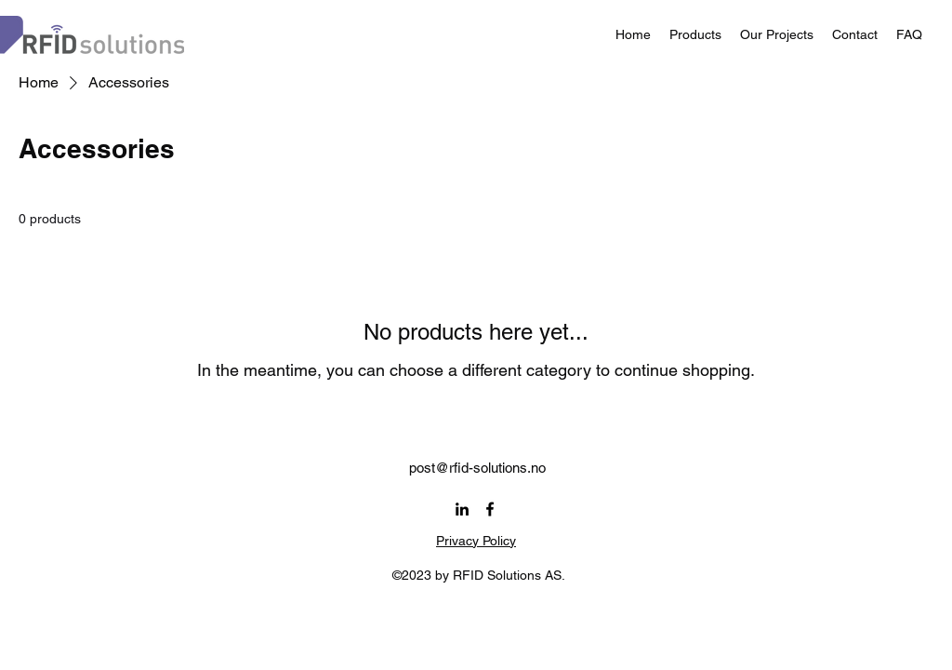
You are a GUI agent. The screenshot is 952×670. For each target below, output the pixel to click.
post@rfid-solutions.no (477, 468)
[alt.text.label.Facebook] (490, 509)
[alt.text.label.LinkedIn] (462, 509)
